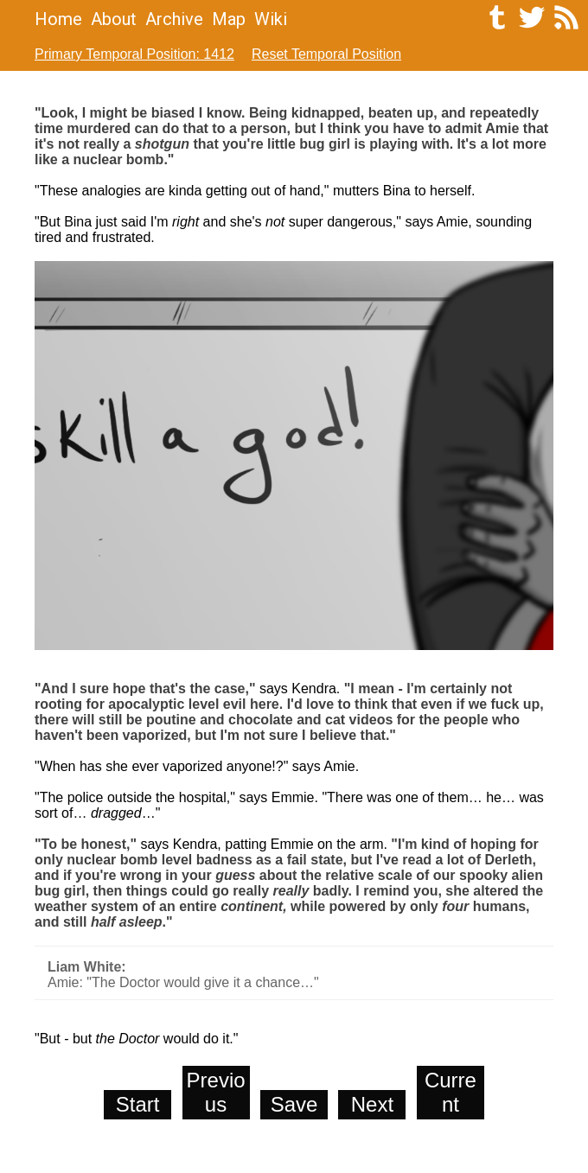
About (114, 19)
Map (229, 19)
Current (450, 1092)
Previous (216, 1092)
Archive (174, 19)
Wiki (270, 19)
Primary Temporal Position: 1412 (134, 54)
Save (294, 1104)
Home (58, 19)
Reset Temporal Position (326, 54)
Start (138, 1104)
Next (372, 1104)
